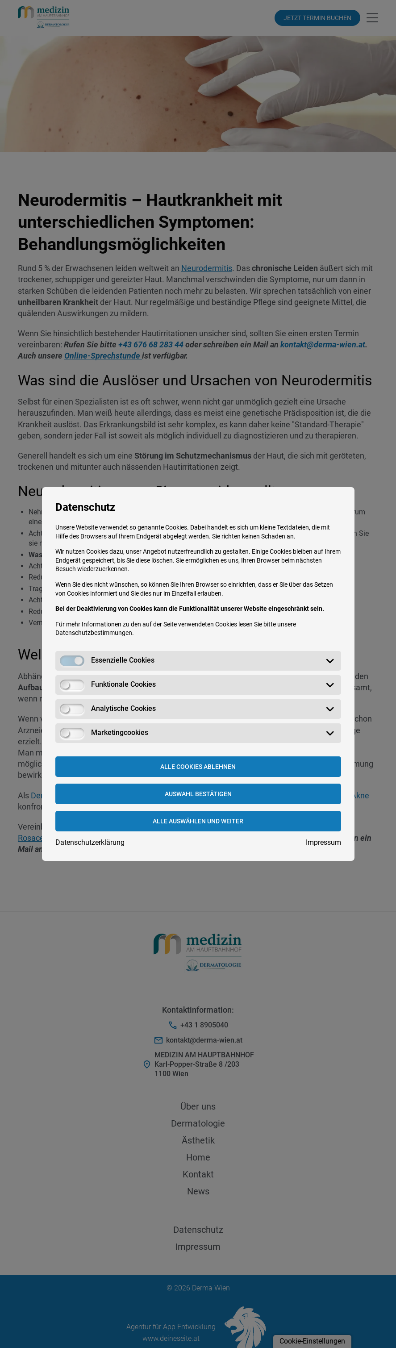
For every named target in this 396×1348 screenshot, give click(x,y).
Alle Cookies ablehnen (198, 766)
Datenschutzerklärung (90, 842)
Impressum (323, 842)
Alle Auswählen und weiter (198, 821)
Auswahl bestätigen (198, 793)
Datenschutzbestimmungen (93, 632)
